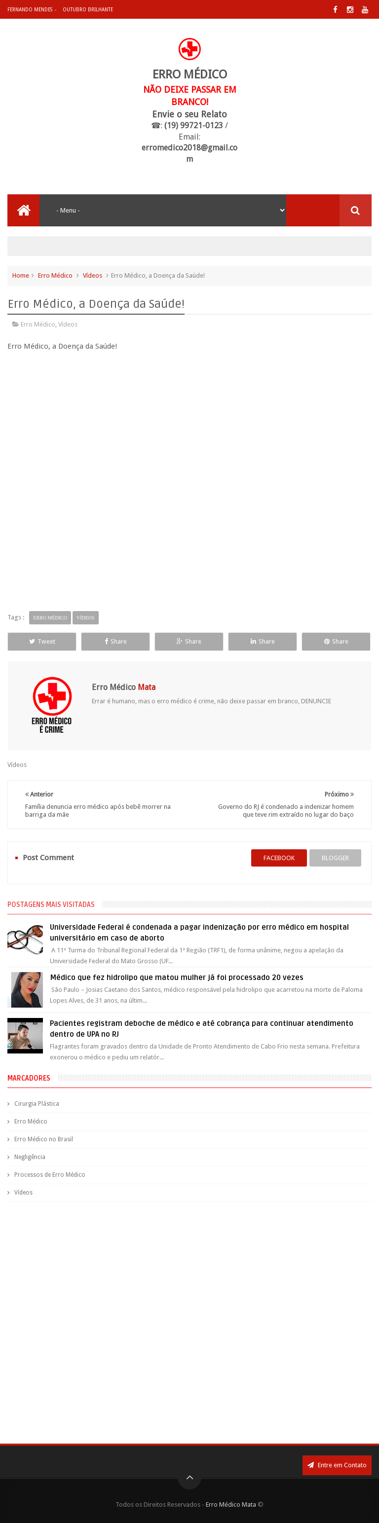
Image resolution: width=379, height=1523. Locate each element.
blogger (335, 858)
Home (20, 275)
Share (116, 641)
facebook (279, 858)
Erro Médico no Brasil (43, 1139)
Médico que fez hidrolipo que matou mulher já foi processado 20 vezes (176, 977)
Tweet (42, 641)
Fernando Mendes (29, 9)
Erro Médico (55, 275)
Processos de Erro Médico (49, 1174)
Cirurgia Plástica (36, 1103)
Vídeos (92, 275)
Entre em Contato (337, 1465)
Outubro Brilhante (88, 9)
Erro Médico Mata (231, 1504)
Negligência (29, 1157)
